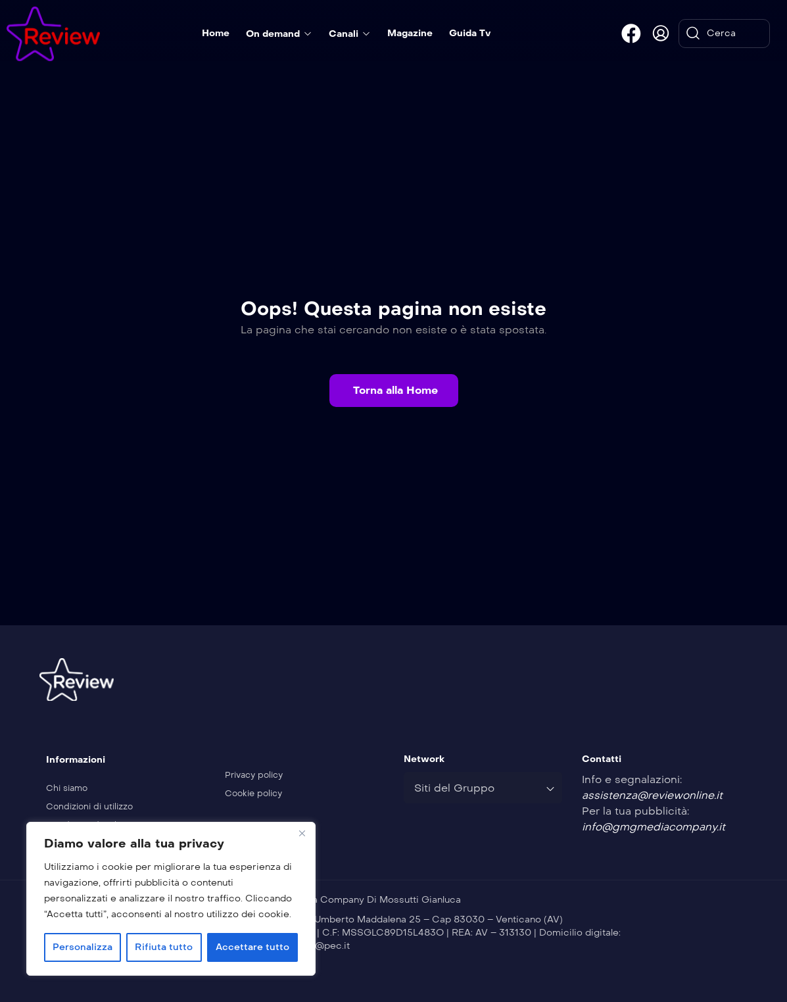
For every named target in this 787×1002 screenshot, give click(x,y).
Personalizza (82, 947)
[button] (393, 390)
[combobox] (483, 787)
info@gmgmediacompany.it (653, 827)
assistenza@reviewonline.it (652, 795)
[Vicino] (302, 833)
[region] (171, 899)
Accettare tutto (252, 947)
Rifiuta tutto (164, 947)
